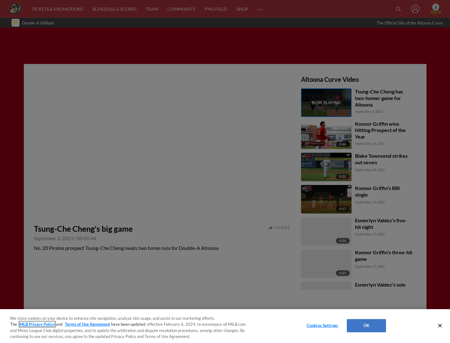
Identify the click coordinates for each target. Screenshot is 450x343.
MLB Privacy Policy (37, 324)
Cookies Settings (322, 325)
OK (366, 325)
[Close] (440, 325)
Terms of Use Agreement (87, 324)
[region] (225, 326)
